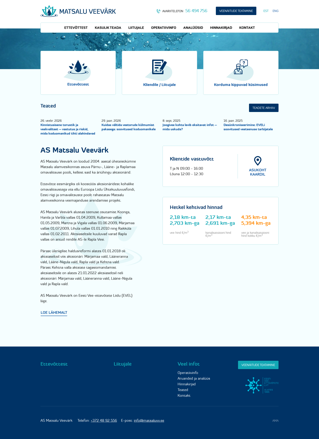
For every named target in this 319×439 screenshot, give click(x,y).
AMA (275, 420)
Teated (183, 389)
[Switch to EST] (266, 11)
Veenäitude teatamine (236, 11)
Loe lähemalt (54, 312)
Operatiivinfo (163, 28)
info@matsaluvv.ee (149, 420)
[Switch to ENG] (276, 11)
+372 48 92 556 (104, 420)
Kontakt (247, 28)
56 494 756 (196, 10)
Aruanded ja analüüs (194, 378)
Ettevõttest (76, 28)
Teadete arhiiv (263, 108)
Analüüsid (193, 28)
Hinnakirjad (221, 28)
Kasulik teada (108, 28)
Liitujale (136, 28)
